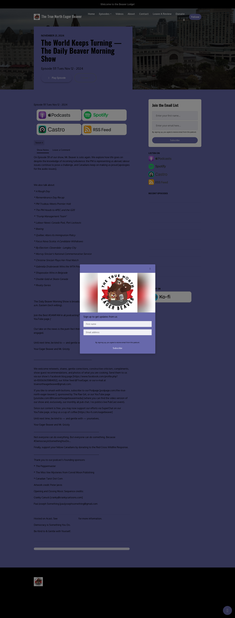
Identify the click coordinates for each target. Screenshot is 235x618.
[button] (150, 268)
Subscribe (117, 348)
